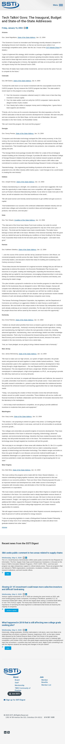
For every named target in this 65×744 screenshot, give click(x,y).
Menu (55, 5)
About (15, 677)
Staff (17, 683)
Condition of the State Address (24, 220)
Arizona (4, 527)
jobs (8, 648)
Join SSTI (16, 694)
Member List (46, 685)
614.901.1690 (49, 717)
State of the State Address (26, 37)
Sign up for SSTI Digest (15, 700)
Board (17, 680)
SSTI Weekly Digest (53, 47)
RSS (8, 732)
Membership (19, 685)
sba (8, 574)
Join (41, 677)
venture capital (11, 610)
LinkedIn (5, 732)
